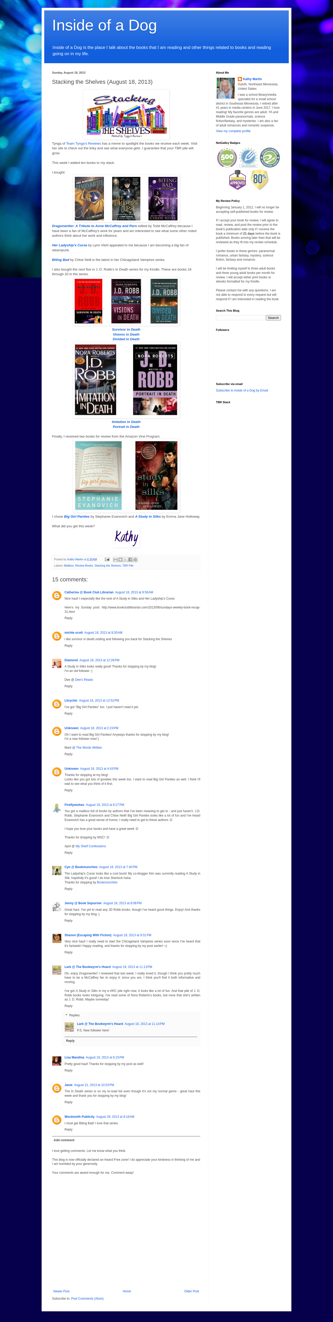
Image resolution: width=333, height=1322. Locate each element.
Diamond (71, 660)
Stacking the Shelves (107, 565)
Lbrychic (71, 700)
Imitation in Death (126, 422)
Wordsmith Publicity (80, 1117)
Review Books (84, 565)
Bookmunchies (107, 882)
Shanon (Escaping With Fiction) (88, 935)
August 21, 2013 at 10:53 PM (94, 1085)
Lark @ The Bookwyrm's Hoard (88, 967)
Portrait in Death (126, 427)
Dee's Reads (84, 680)
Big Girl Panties (76, 516)
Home (127, 1291)
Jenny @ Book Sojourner (83, 903)
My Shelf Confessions (91, 846)
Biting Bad (60, 260)
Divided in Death (126, 339)
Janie (69, 1085)
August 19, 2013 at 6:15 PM (105, 1057)
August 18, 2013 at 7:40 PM (118, 867)
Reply (69, 618)
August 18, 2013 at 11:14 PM (145, 1024)
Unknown (72, 728)
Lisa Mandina (74, 1057)
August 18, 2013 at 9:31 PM (132, 935)
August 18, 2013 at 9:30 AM (103, 632)
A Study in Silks (148, 516)
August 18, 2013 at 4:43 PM (99, 769)
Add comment (64, 1140)
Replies (74, 1015)
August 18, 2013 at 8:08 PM (122, 903)
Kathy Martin (252, 79)
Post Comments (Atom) (87, 1298)
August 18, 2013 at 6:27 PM (105, 805)
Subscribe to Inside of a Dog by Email (242, 390)
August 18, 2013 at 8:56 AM (134, 592)
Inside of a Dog (104, 25)
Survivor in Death (126, 329)
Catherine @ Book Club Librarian (89, 592)
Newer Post (61, 1291)
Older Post (191, 1291)
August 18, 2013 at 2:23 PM (99, 728)
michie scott (74, 632)
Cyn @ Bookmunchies (81, 867)
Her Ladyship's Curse (69, 245)
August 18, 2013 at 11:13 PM (132, 967)
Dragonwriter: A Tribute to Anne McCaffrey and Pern (94, 226)
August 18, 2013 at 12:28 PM (99, 660)
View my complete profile (233, 131)
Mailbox (69, 565)
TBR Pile (127, 565)
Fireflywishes (74, 805)
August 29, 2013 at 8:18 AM (115, 1117)
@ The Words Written (87, 747)
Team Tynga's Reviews (83, 143)
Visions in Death (126, 334)
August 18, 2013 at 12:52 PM (99, 700)
